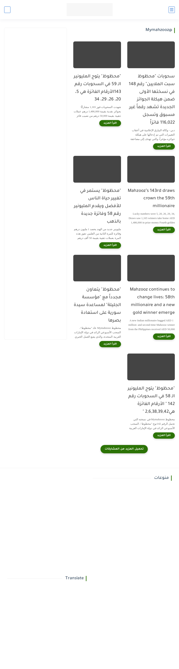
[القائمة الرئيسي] (172, 9)
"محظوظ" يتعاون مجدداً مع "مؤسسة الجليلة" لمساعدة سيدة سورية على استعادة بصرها (97, 305)
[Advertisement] (35, 66)
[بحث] (7, 9)
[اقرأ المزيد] (164, 146)
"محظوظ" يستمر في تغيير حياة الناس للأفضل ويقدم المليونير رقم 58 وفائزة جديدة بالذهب (97, 206)
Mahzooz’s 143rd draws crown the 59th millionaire (151, 199)
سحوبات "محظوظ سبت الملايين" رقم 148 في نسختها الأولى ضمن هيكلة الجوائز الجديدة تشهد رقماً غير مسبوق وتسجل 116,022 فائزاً (152, 99)
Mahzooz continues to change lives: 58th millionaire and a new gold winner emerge (152, 301)
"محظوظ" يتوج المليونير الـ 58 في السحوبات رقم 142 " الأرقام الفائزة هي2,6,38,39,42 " (151, 400)
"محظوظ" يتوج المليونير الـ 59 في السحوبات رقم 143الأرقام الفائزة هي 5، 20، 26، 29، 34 (97, 88)
